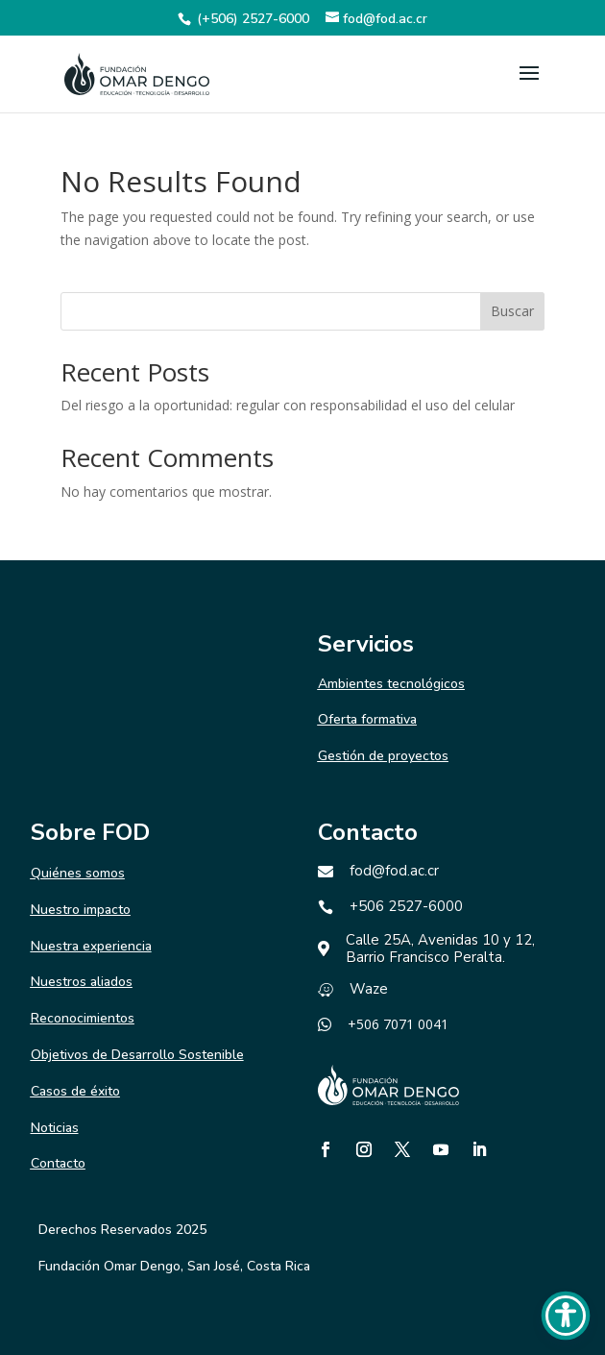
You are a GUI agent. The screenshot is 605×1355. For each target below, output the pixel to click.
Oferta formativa (367, 719)
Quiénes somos (78, 873)
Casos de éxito (75, 1091)
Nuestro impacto (81, 909)
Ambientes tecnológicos (391, 684)
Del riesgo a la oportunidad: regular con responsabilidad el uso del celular (287, 405)
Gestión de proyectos (383, 756)
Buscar (512, 311)
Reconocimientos (82, 1018)
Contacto (58, 1163)
